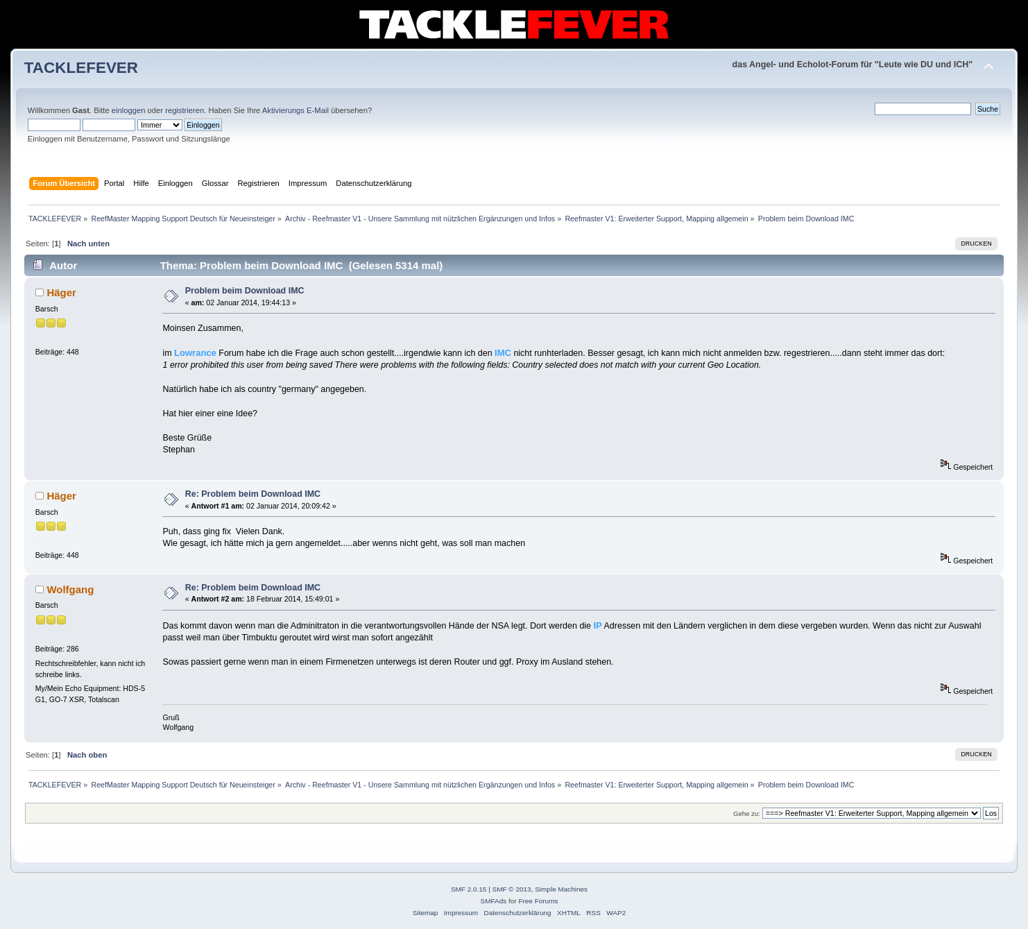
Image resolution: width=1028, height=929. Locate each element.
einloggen (129, 110)
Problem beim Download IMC (245, 291)
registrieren (184, 110)
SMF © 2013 (511, 889)
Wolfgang (70, 589)
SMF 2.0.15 (469, 889)
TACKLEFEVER (81, 67)
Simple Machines (561, 889)
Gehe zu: (746, 813)
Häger (61, 292)
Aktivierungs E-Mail (295, 110)
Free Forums (538, 901)
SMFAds (494, 901)
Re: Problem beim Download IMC (252, 494)
